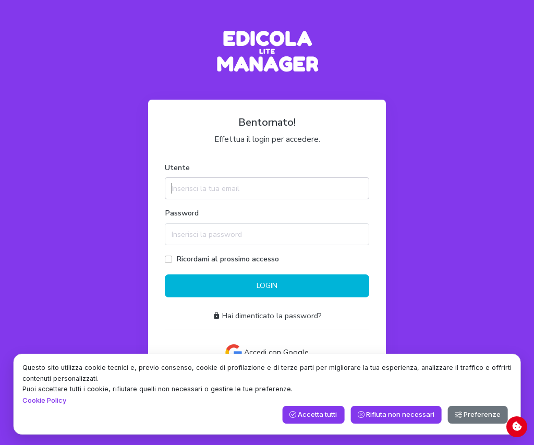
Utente (177, 167)
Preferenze (478, 414)
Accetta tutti (313, 414)
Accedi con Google (267, 352)
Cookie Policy (44, 400)
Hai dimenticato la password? (267, 315)
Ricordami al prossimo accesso (227, 259)
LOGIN (267, 285)
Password (182, 213)
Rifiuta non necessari (396, 414)
